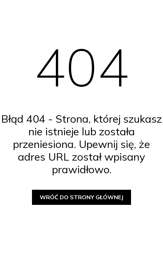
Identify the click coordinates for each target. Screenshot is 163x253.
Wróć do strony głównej (81, 197)
